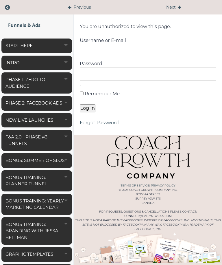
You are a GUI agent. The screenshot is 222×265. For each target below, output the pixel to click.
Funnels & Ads (24, 25)
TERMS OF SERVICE (135, 185)
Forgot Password (99, 122)
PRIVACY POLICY (163, 185)
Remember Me (100, 93)
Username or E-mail (103, 40)
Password (91, 63)
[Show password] (80, 85)
